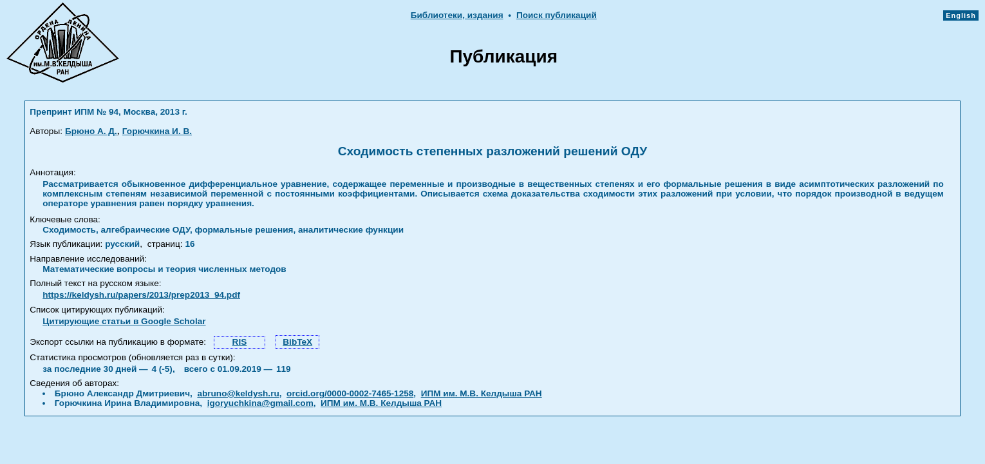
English (961, 15)
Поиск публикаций (556, 15)
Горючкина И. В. (157, 131)
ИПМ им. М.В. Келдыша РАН (481, 393)
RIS (239, 342)
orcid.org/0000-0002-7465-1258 (349, 393)
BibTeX (297, 342)
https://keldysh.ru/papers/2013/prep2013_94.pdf (141, 295)
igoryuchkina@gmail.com (260, 403)
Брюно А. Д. (91, 131)
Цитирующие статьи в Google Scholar (123, 321)
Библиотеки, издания (457, 15)
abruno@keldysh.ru (238, 393)
